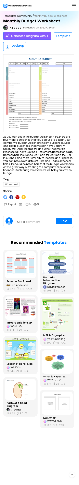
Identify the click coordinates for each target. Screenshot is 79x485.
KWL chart (49, 417)
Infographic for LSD (19, 322)
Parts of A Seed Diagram (16, 404)
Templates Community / (18, 16)
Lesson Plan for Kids (19, 363)
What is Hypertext (55, 376)
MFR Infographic (54, 335)
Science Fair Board (18, 281)
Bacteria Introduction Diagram (51, 280)
